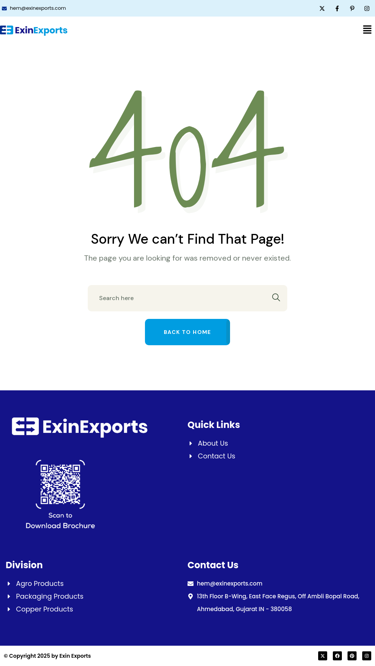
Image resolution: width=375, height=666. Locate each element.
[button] (367, 29)
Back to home (187, 332)
